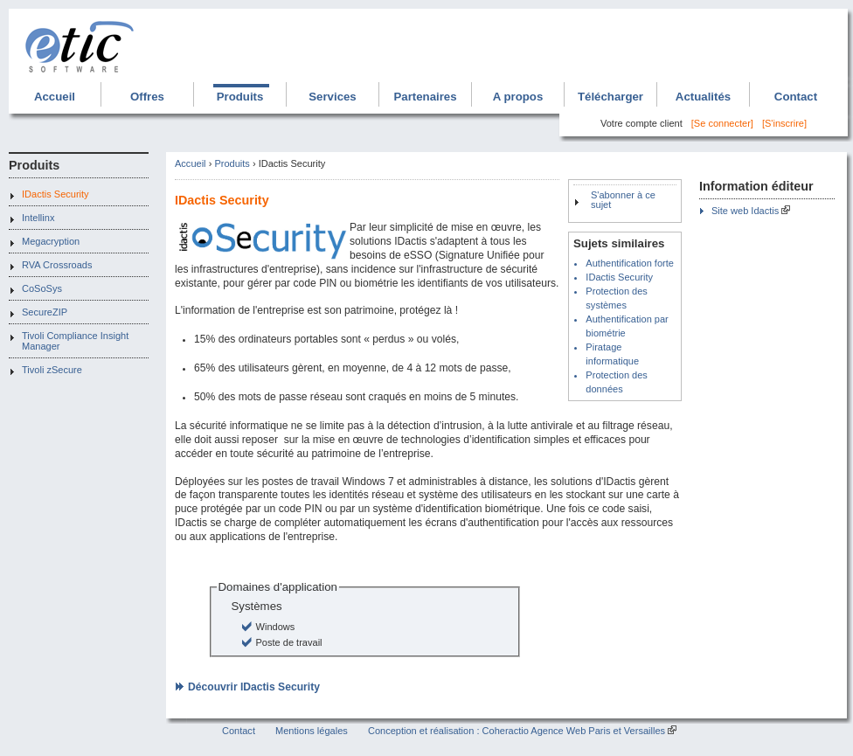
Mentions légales (311, 730)
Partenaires (424, 96)
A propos (518, 96)
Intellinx (38, 217)
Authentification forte (630, 263)
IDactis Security (55, 194)
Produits (240, 96)
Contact (795, 96)
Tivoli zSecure (52, 369)
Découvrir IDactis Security (254, 687)
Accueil (54, 96)
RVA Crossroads (57, 265)
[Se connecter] (722, 123)
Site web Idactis (745, 210)
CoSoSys (42, 288)
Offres (147, 96)
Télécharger (610, 96)
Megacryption (51, 241)
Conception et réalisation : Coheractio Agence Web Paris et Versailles (516, 730)
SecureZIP (44, 312)
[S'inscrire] (784, 123)
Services (332, 96)
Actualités (703, 96)
